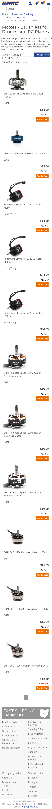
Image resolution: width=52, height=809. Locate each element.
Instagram (33, 782)
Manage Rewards (11, 747)
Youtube (32, 791)
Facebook (33, 777)
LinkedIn (32, 795)
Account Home (9, 726)
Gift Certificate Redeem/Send (9, 742)
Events (5, 789)
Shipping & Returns (38, 729)
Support (32, 751)
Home (5, 14)
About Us (7, 777)
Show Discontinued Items (16, 62)
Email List (7, 794)
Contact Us (34, 742)
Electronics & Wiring (22, 14)
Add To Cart (42, 119)
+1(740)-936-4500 (30, 806)
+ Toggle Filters (42, 54)
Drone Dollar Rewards (35, 758)
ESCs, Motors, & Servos (17, 17)
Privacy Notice (35, 733)
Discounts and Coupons (9, 784)
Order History (9, 731)
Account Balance (10, 735)
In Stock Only (9, 58)
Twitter (32, 786)
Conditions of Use (37, 738)
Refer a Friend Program (35, 766)
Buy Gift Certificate (38, 747)
